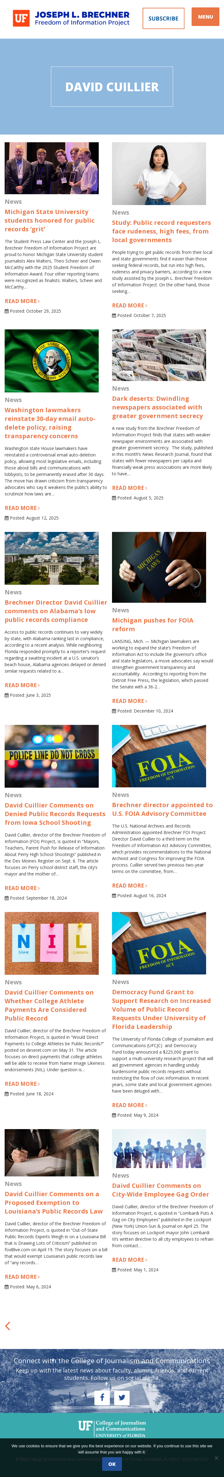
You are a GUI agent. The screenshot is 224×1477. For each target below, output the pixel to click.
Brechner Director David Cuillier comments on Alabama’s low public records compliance (56, 611)
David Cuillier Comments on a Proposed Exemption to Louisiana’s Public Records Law (54, 1202)
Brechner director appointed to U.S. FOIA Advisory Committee (162, 809)
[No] (216, 1458)
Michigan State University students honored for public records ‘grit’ (49, 220)
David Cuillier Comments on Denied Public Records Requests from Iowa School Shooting (55, 814)
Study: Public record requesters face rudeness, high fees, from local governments (161, 231)
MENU (205, 16)
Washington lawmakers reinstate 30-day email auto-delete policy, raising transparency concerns (50, 423)
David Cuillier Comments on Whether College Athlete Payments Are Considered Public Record (49, 1005)
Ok (112, 1464)
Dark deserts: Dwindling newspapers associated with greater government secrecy (157, 407)
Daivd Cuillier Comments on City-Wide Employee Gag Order (160, 1189)
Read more (22, 301)
